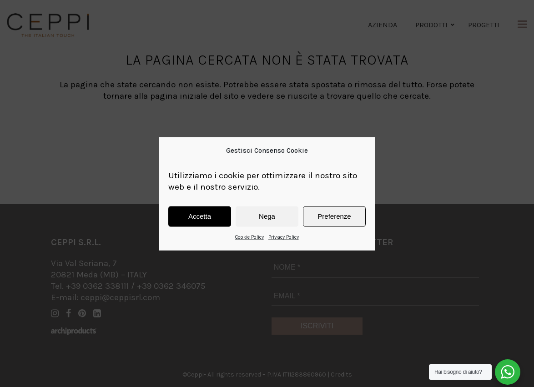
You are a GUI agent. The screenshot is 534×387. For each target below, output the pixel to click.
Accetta (199, 216)
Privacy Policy (283, 237)
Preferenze (334, 216)
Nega (267, 216)
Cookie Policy (249, 237)
